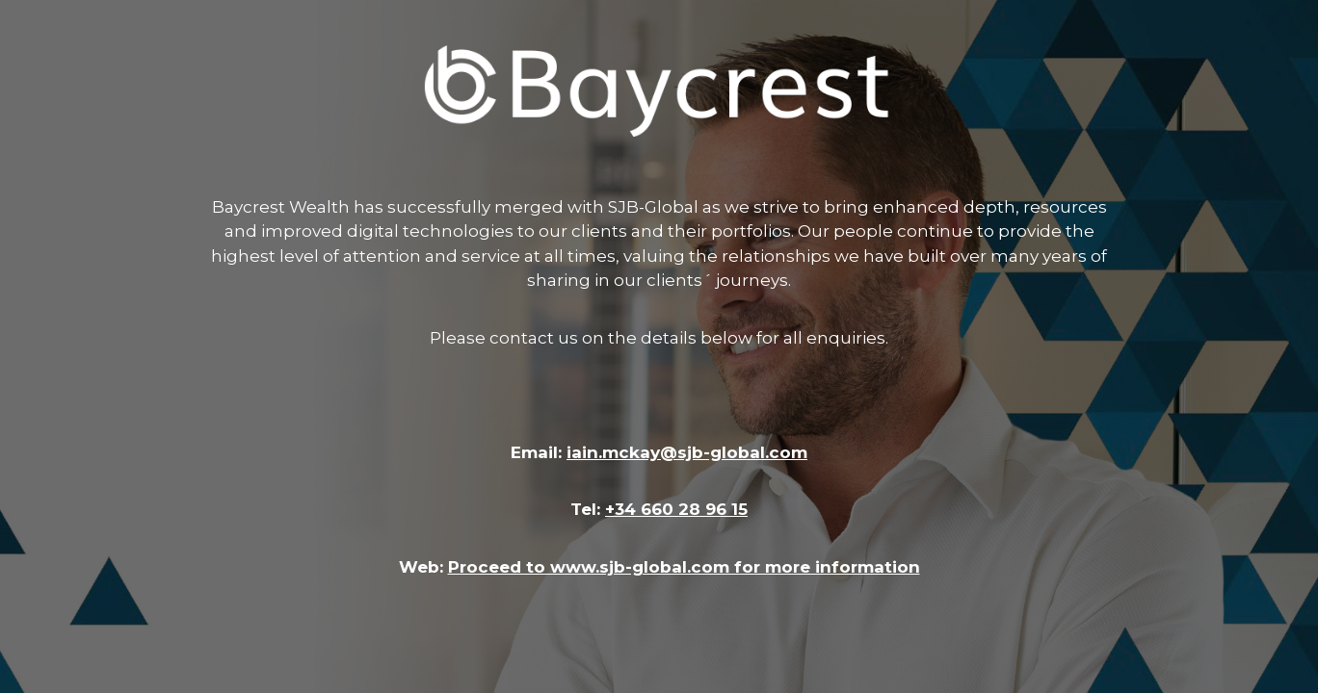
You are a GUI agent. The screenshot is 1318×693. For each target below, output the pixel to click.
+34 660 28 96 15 (676, 509)
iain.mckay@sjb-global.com (687, 452)
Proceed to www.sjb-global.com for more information (684, 567)
